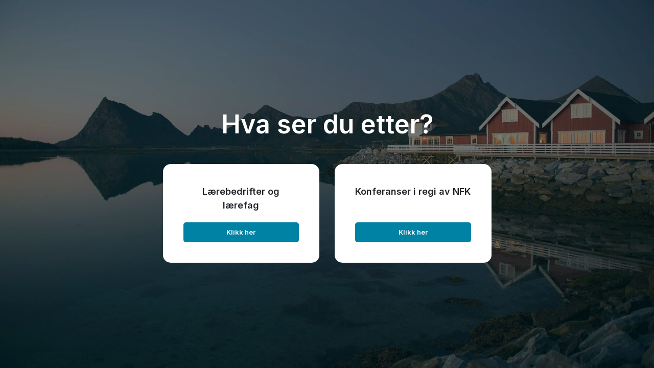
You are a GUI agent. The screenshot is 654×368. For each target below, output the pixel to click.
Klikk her (240, 232)
